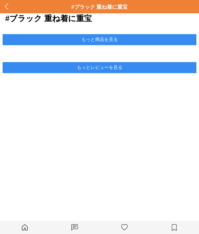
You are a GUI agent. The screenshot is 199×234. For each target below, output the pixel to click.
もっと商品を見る (99, 39)
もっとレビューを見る (99, 67)
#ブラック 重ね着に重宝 (99, 7)
